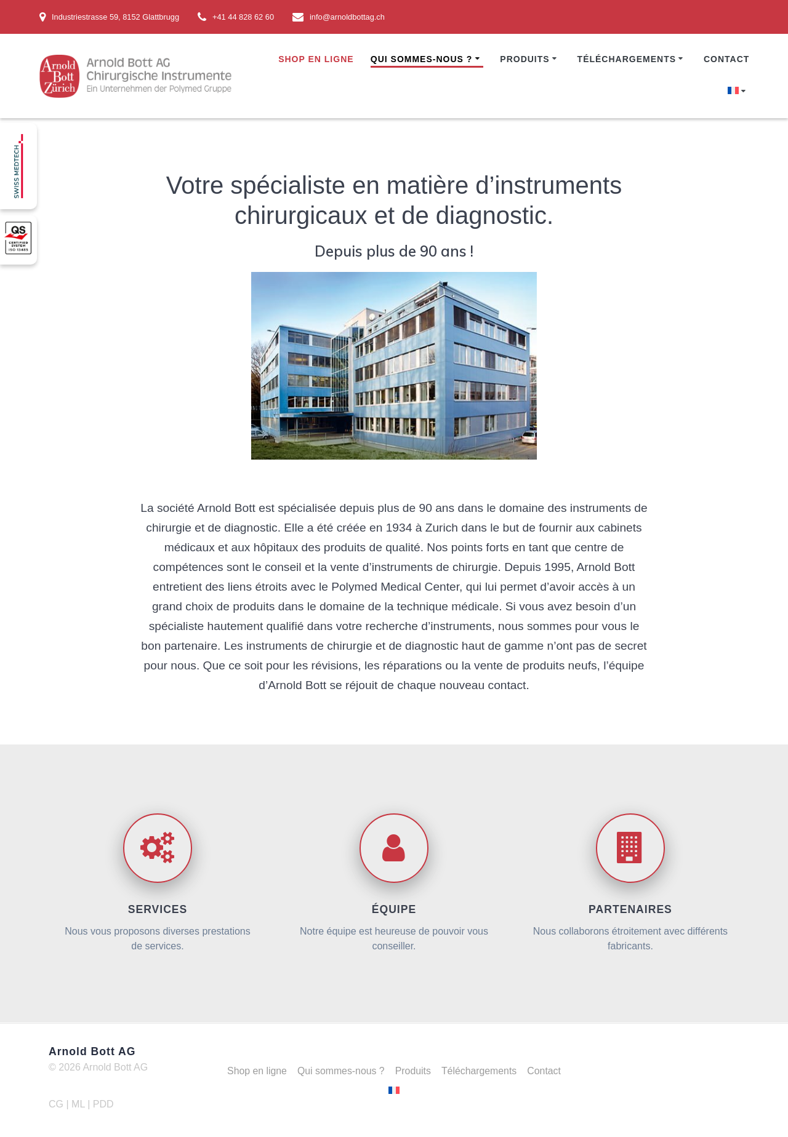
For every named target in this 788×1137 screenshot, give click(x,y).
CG (56, 1104)
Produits (524, 59)
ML (79, 1104)
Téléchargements (626, 59)
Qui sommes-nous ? (422, 59)
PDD (103, 1104)
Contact (726, 59)
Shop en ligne (315, 59)
